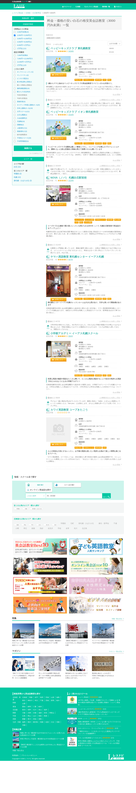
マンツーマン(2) (23, 75)
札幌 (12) (17, 177)
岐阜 (40, 739)
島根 (45, 748)
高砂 (49, 560)
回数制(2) (20, 125)
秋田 (41, 729)
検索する (28, 148)
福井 (45, 742)
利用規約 (15, 787)
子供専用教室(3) (23, 141)
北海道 (24, 729)
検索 (78, 6)
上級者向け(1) (22, 128)
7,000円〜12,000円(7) (25, 58)
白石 (41, 555)
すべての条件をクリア (36, 153)
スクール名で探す (68, 519)
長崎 (41, 754)
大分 (52, 754)
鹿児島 (35, 754)
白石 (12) (17, 167)
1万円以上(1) (21, 48)
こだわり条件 (31, 525)
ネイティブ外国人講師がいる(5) (28, 105)
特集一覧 (106, 6)
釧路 (41, 560)
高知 (34, 751)
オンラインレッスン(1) (25, 72)
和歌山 (51, 745)
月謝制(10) (21, 121)
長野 (29, 742)
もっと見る (114, 96)
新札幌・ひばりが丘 (41, 539)
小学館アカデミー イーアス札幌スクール (76, 357)
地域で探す (40, 519)
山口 (34, 748)
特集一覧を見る (117, 651)
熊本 (29, 754)
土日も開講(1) (22, 115)
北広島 (92, 560)
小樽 (25, 560)
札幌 (27, 539)
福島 (58, 729)
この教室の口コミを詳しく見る (107, 102)
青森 (30, 729)
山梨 (23, 735)
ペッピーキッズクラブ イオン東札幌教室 (77, 119)
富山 (40, 742)
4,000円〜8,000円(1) (24, 42)
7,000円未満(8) (22, 55)
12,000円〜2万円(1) (24, 62)
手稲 (67, 560)
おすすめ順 (113, 43)
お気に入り (61, 77)
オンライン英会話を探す (97, 519)
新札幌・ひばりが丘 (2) (23, 181)
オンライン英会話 (91, 6)
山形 (52, 729)
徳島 (40, 751)
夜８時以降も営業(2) (24, 82)
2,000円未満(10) (23, 32)
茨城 (47, 732)
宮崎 (58, 754)
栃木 (58, 732)
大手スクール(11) (23, 111)
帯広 (33, 560)
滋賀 (40, 745)
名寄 (75, 560)
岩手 (36, 729)
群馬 (52, 732)
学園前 (18, 539)
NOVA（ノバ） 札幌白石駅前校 (71, 190)
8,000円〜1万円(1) (23, 45)
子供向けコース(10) (24, 138)
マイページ (66, 6)
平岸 (33, 555)
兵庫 (29, 745)
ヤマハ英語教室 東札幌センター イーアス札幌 (79, 275)
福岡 (23, 754)
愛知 (23, 739)
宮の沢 (50, 555)
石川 (34, 742)
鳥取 (40, 748)
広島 (23, 748)
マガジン (118, 6)
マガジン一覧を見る (115, 683)
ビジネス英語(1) (23, 78)
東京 (23, 732)
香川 (29, 751)
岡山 (29, 748)
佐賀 (47, 754)
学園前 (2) (17, 174)
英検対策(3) (21, 101)
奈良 (45, 745)
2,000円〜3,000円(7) (24, 35)
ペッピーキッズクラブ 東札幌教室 (73, 50)
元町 (77, 555)
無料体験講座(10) (23, 88)
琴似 (25, 555)
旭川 (59, 555)
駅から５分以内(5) (23, 92)
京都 (34, 745)
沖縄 (23, 757)
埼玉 (36, 732)
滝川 (83, 560)
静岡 (29, 739)
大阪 (23, 745)
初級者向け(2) (22, 131)
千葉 (41, 732)
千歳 (17, 560)
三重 (34, 739)
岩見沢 (58, 560)
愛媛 (23, 751)
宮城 (47, 729)
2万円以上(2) (21, 65)
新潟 (23, 742)
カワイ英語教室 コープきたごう (71, 439)
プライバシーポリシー (29, 787)
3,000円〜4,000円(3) (24, 38)
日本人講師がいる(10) (25, 108)
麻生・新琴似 (109, 555)
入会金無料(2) (22, 118)
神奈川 (30, 732)
